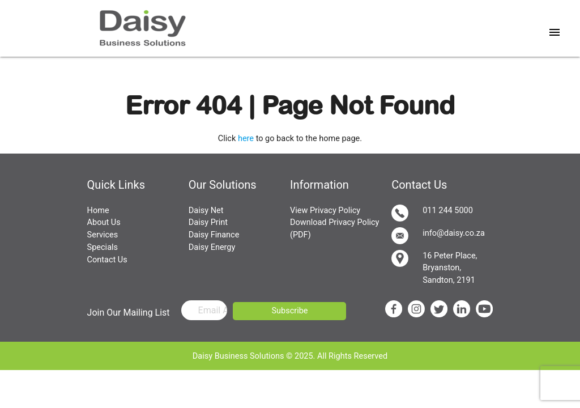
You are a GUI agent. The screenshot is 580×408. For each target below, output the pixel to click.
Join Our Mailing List (128, 312)
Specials (102, 247)
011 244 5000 (432, 213)
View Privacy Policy (325, 210)
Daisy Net (206, 210)
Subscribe (289, 311)
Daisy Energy (212, 247)
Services (102, 235)
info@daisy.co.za (438, 235)
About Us (104, 222)
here (246, 138)
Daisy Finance (214, 235)
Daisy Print (208, 222)
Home (98, 210)
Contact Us (107, 260)
